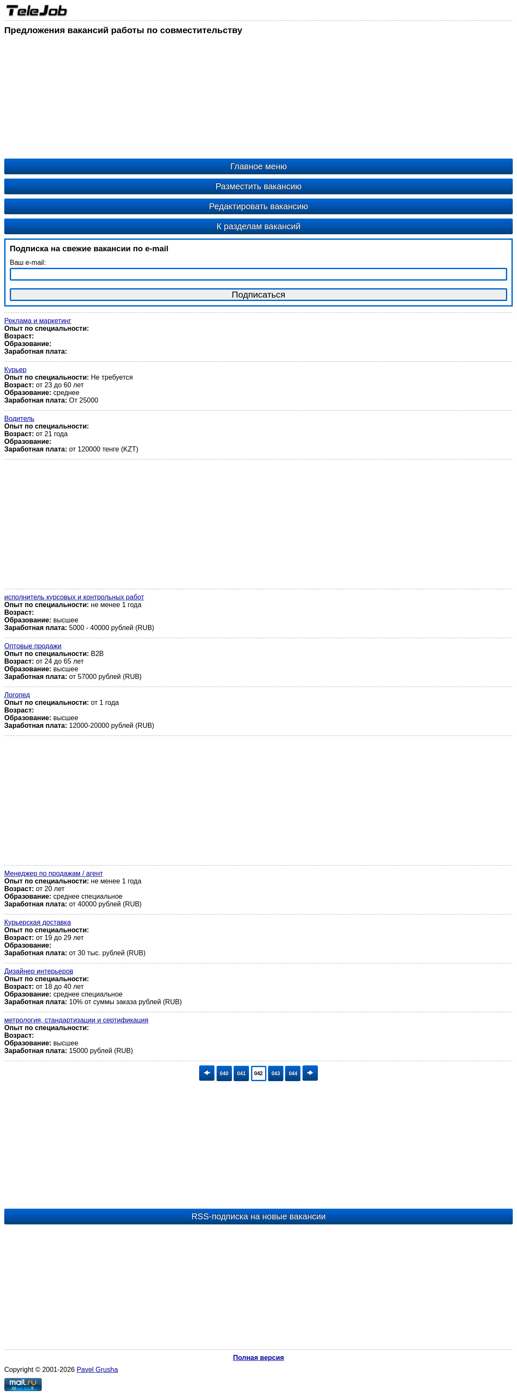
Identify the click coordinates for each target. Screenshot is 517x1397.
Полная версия (258, 1357)
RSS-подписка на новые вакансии (258, 1216)
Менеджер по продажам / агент (53, 873)
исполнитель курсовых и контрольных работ (74, 597)
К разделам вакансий (258, 226)
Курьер (15, 369)
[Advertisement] (258, 99)
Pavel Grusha (97, 1369)
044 (292, 1073)
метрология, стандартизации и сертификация (76, 1020)
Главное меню (258, 166)
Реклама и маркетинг (37, 320)
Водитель (19, 418)
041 (241, 1073)
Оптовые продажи (32, 646)
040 (224, 1073)
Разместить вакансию (258, 186)
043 (275, 1073)
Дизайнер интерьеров (38, 971)
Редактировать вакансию (258, 206)
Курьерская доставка (37, 922)
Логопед (17, 694)
